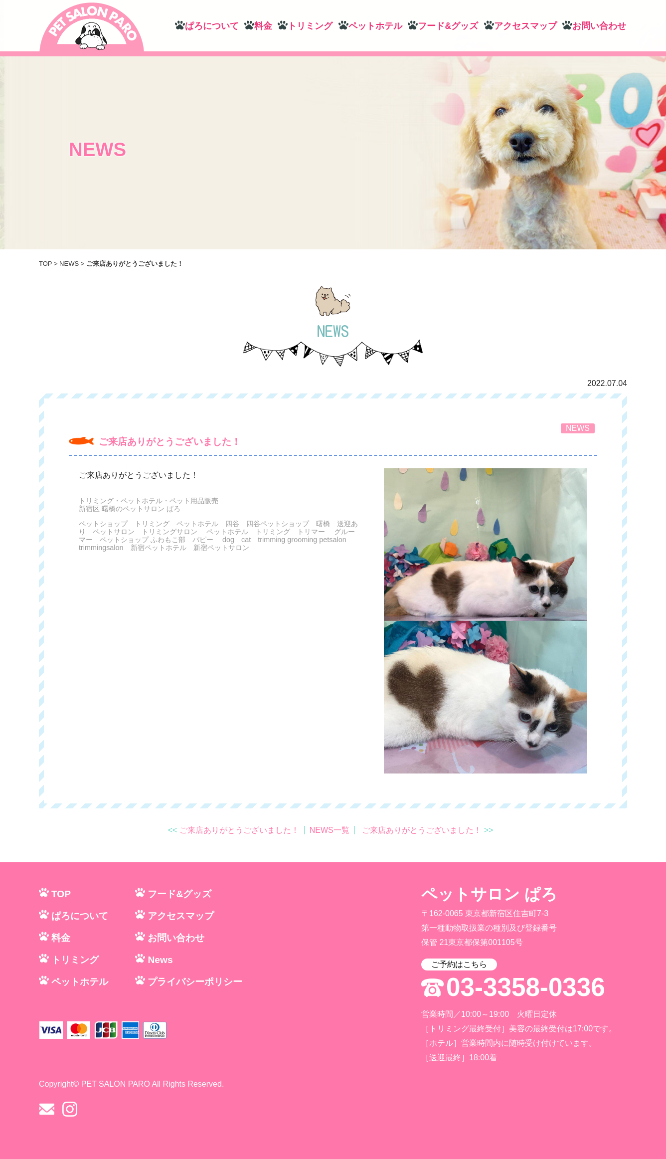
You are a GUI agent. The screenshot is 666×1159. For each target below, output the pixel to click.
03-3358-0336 (525, 987)
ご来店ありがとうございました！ (170, 441)
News (160, 960)
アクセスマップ (525, 26)
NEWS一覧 (329, 830)
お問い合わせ (599, 26)
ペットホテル (375, 26)
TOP (45, 263)
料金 (263, 26)
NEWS (69, 263)
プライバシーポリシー (195, 981)
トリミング (310, 26)
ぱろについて (212, 26)
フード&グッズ (448, 26)
